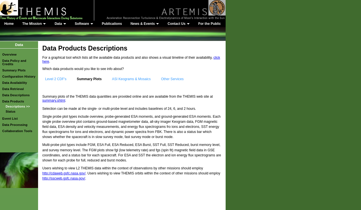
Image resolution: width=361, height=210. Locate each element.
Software (84, 24)
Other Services (172, 79)
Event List (10, 118)
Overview (9, 54)
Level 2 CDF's (56, 79)
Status (11, 111)
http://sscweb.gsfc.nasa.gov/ (63, 178)
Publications (112, 24)
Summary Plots (14, 70)
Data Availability (14, 82)
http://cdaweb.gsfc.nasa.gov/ (63, 173)
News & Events (145, 24)
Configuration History (19, 76)
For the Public (209, 24)
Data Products (13, 101)
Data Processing (15, 124)
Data (60, 24)
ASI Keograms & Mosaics (131, 79)
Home (9, 24)
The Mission (34, 24)
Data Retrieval (13, 89)
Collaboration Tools (17, 131)
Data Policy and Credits (14, 62)
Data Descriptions (16, 95)
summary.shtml (53, 100)
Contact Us (179, 24)
